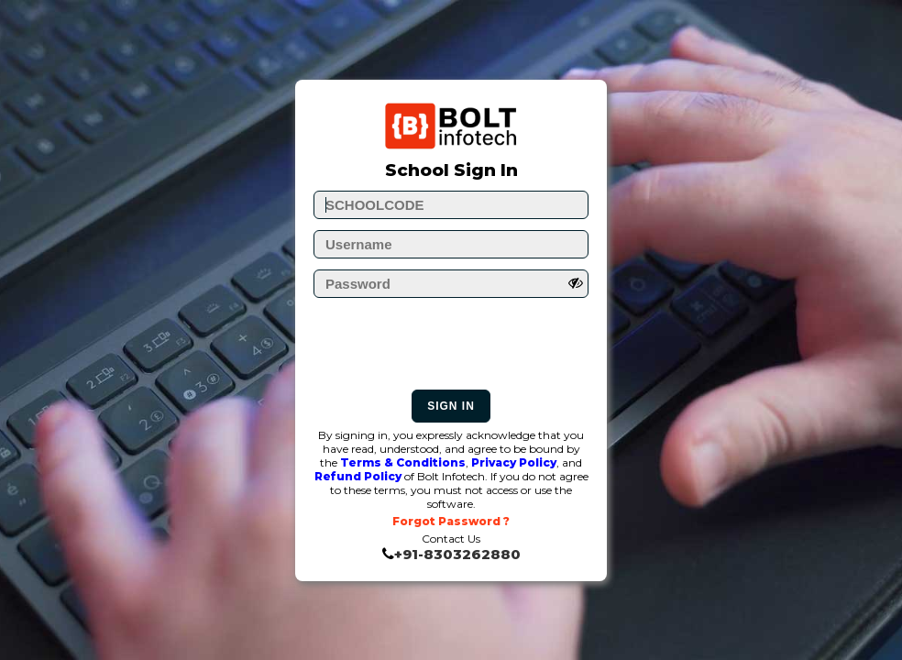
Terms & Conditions (403, 462)
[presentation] (453, 348)
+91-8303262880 (457, 554)
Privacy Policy (513, 462)
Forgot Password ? (451, 521)
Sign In (451, 406)
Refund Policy (358, 476)
